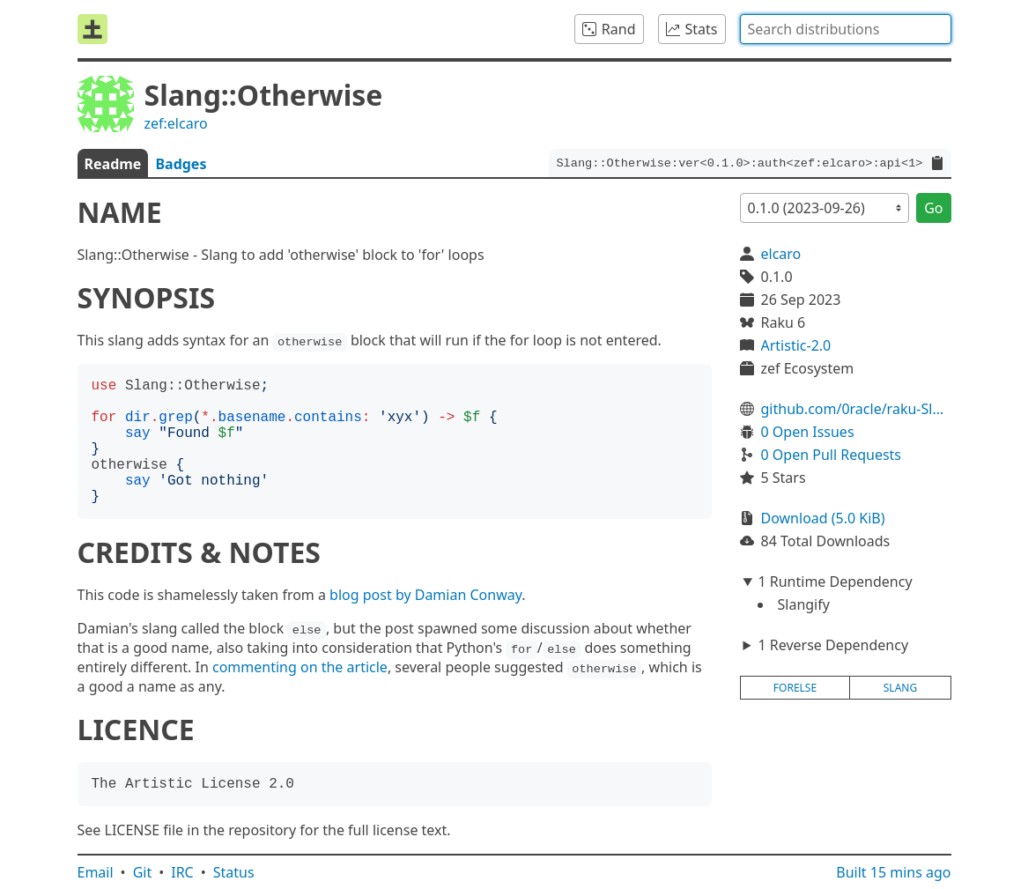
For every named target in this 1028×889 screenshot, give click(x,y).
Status (234, 872)
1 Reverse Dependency (833, 645)
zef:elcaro (176, 123)
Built (893, 872)
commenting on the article (300, 667)
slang (900, 687)
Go (933, 208)
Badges (180, 164)
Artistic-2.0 (796, 345)
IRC (182, 872)
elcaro (781, 253)
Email (96, 872)
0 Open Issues (807, 431)
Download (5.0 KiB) (823, 518)
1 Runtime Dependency (835, 581)
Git (142, 872)
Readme (113, 164)
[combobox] (845, 29)
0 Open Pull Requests (831, 454)
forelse (795, 687)
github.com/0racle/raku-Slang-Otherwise (856, 409)
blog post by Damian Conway (425, 594)
